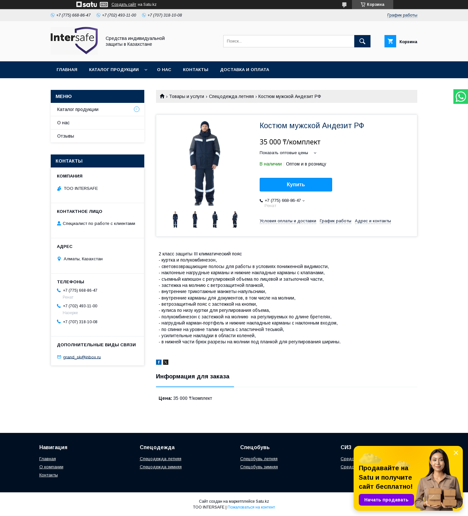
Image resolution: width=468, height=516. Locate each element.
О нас (164, 69)
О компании (51, 466)
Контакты (195, 69)
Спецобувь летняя (259, 458)
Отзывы (65, 136)
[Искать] (362, 41)
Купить (296, 184)
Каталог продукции (114, 69)
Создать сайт (123, 4)
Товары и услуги (186, 96)
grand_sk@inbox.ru (82, 356)
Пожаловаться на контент (251, 507)
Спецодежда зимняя (161, 466)
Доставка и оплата (244, 69)
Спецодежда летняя (231, 96)
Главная (67, 69)
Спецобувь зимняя (259, 466)
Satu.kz (262, 501)
